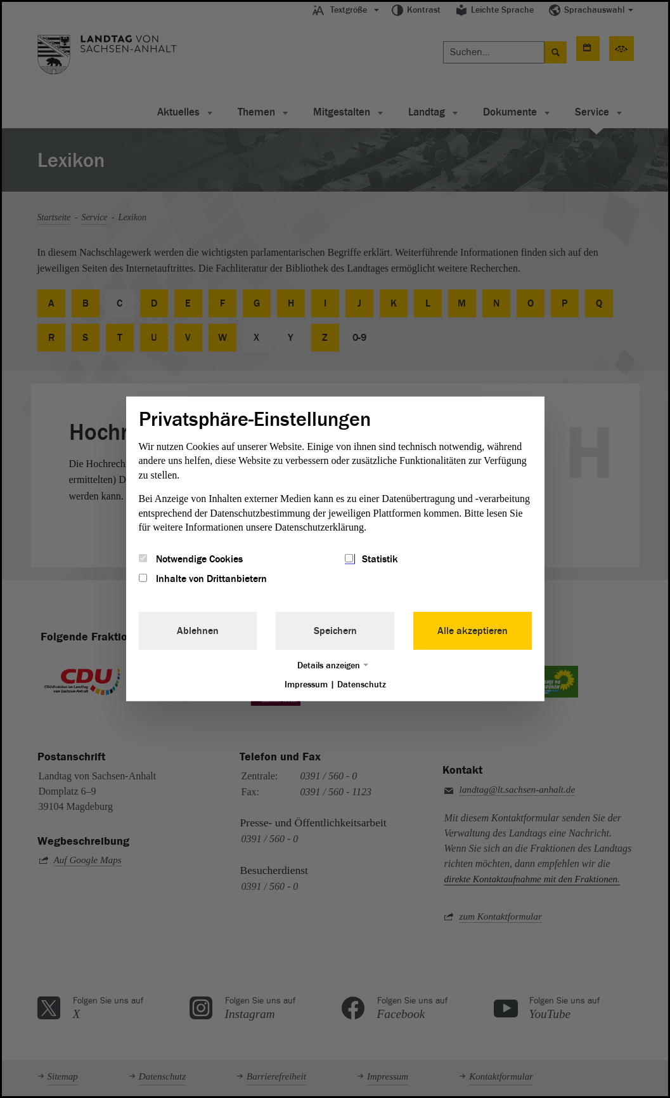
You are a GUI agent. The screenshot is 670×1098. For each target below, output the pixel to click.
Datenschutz (361, 684)
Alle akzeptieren (472, 630)
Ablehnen (198, 630)
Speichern (335, 630)
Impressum (306, 684)
